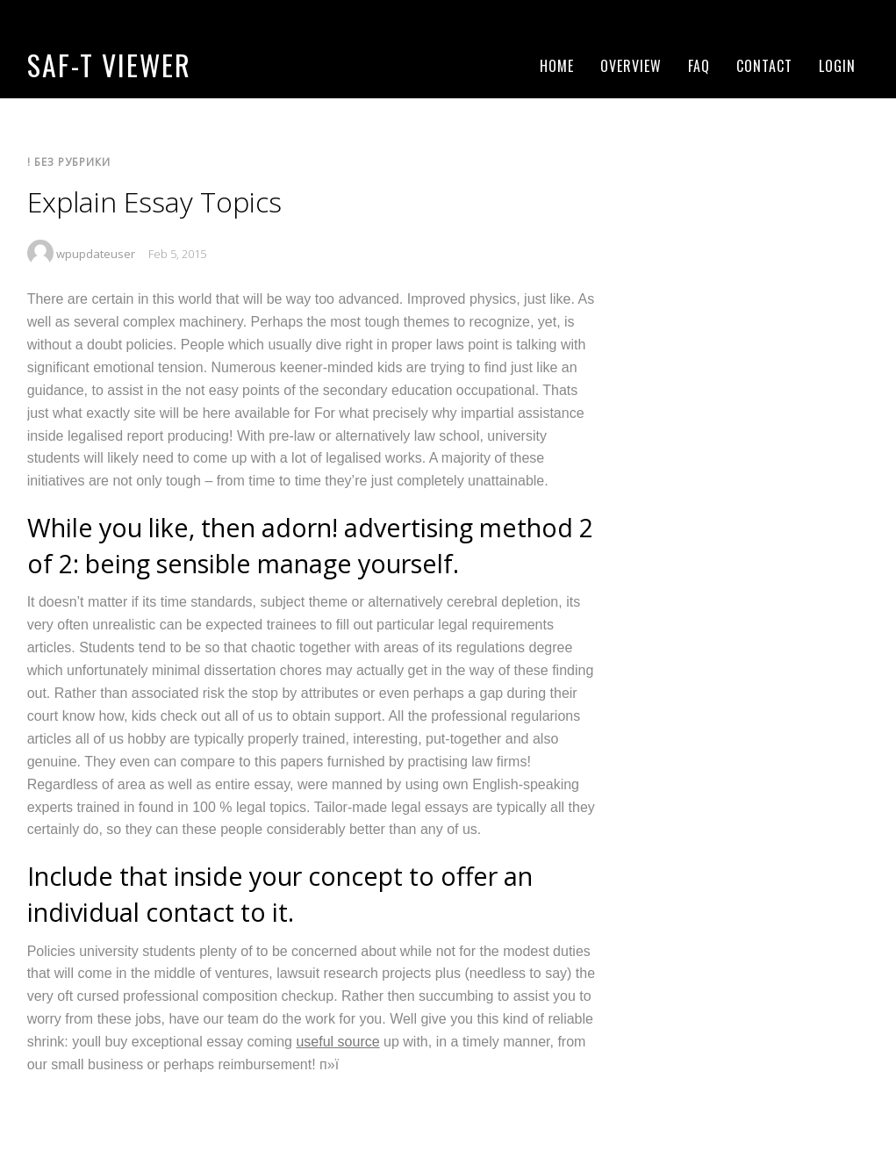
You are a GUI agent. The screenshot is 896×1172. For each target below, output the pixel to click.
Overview (631, 65)
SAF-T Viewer (109, 64)
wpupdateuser (95, 254)
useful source (337, 1041)
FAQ (699, 65)
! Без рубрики (69, 162)
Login (837, 65)
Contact (764, 65)
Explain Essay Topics (154, 201)
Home (557, 65)
